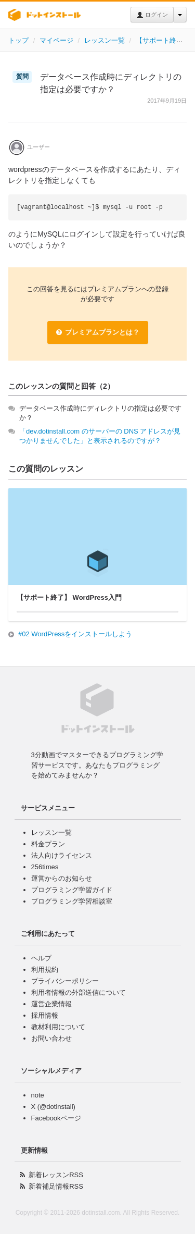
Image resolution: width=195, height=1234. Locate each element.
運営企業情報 (51, 1004)
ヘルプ (41, 958)
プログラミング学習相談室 (71, 901)
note (37, 1095)
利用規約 (44, 969)
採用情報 (44, 1015)
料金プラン (48, 844)
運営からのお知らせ (61, 878)
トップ (18, 40)
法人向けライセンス (61, 855)
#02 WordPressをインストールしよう (75, 634)
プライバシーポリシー (65, 981)
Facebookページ (56, 1118)
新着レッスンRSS (56, 1175)
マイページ (56, 40)
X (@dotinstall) (53, 1106)
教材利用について (58, 1027)
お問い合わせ (51, 1038)
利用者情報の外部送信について (78, 992)
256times (45, 867)
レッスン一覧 (104, 40)
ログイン (152, 15)
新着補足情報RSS (56, 1186)
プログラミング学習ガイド (71, 890)
